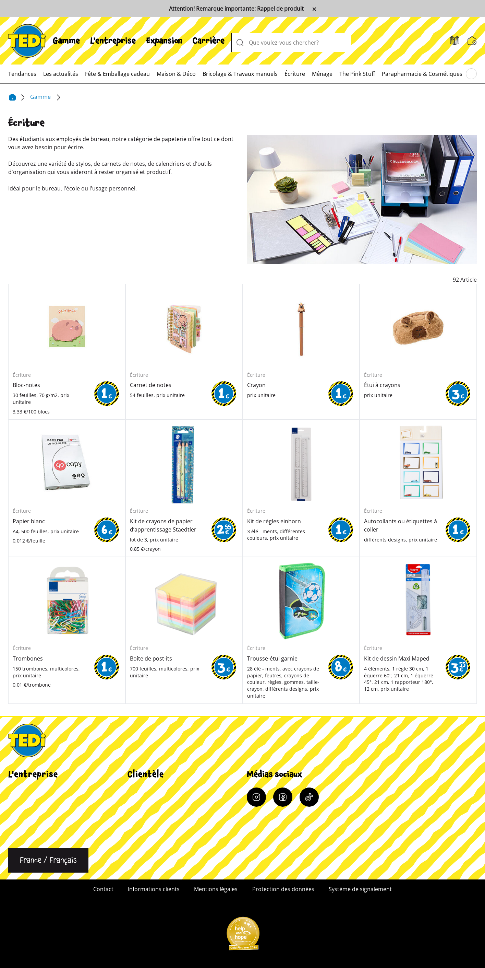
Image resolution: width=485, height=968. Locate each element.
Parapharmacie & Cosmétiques (422, 74)
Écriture (294, 74)
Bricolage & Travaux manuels (240, 74)
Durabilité (21, 827)
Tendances (22, 74)
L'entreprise (113, 41)
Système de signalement (360, 889)
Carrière (209, 41)
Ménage (322, 74)
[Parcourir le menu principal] (471, 74)
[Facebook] (282, 797)
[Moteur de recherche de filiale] (472, 40)
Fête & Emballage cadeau (117, 74)
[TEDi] (27, 40)
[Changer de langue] (48, 860)
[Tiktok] (309, 797)
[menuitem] (66, 41)
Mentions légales (216, 889)
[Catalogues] (454, 41)
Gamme (66, 41)
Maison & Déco (176, 74)
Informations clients (153, 790)
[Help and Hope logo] (242, 936)
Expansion (164, 41)
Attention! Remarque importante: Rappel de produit (236, 8)
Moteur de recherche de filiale (166, 802)
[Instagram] (256, 797)
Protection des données (283, 889)
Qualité (17, 815)
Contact (18, 839)
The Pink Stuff (357, 74)
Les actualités (60, 74)
